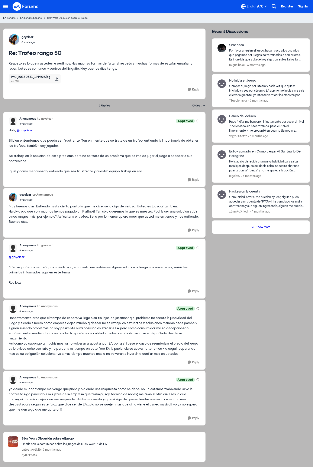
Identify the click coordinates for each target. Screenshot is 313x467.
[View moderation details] (198, 121)
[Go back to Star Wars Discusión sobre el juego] (64, 438)
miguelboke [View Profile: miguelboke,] (237, 65)
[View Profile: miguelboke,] (221, 48)
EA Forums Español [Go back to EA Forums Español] (31, 18)
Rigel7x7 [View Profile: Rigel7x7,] (235, 176)
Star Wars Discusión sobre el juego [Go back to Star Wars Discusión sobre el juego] (67, 18)
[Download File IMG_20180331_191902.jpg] (57, 78)
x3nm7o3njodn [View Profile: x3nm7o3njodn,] (239, 211)
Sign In (303, 6)
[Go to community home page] (26, 6)
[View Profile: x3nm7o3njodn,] (221, 194)
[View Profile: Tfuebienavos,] (221, 83)
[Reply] (193, 89)
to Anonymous (42, 195)
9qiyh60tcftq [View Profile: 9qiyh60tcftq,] (238, 136)
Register (287, 6)
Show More (260, 227)
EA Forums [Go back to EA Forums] (9, 18)
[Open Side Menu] (5, 6)
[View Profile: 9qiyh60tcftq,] (221, 119)
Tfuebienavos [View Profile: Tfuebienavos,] (238, 100)
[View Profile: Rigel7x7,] (221, 154)
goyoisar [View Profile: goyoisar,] (27, 37)
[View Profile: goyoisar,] (14, 39)
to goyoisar (45, 119)
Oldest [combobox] (199, 105)
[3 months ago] (255, 65)
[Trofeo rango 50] (28, 42)
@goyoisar (24, 130)
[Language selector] (254, 6)
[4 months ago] (260, 211)
